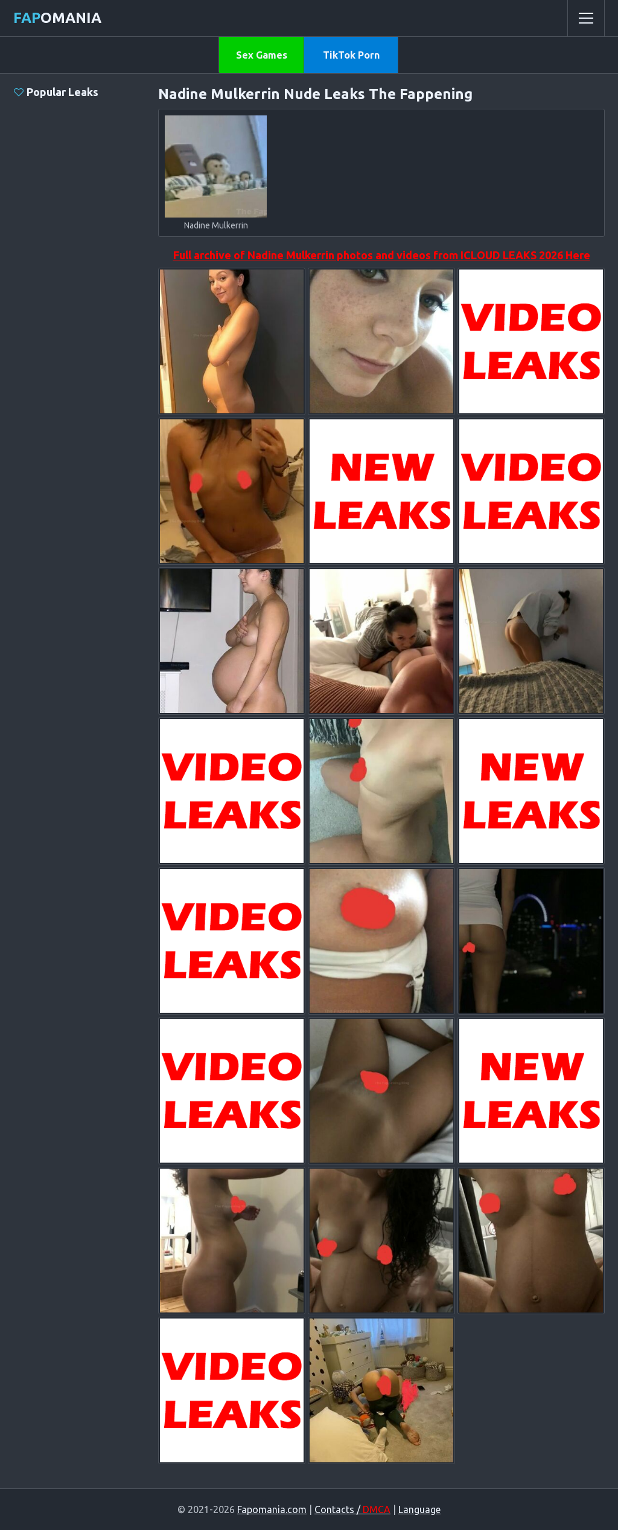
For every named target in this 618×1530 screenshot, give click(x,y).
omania (57, 18)
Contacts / (352, 1509)
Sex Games (261, 55)
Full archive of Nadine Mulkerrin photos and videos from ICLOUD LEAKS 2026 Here (381, 255)
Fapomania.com (272, 1509)
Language (419, 1509)
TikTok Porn (351, 55)
